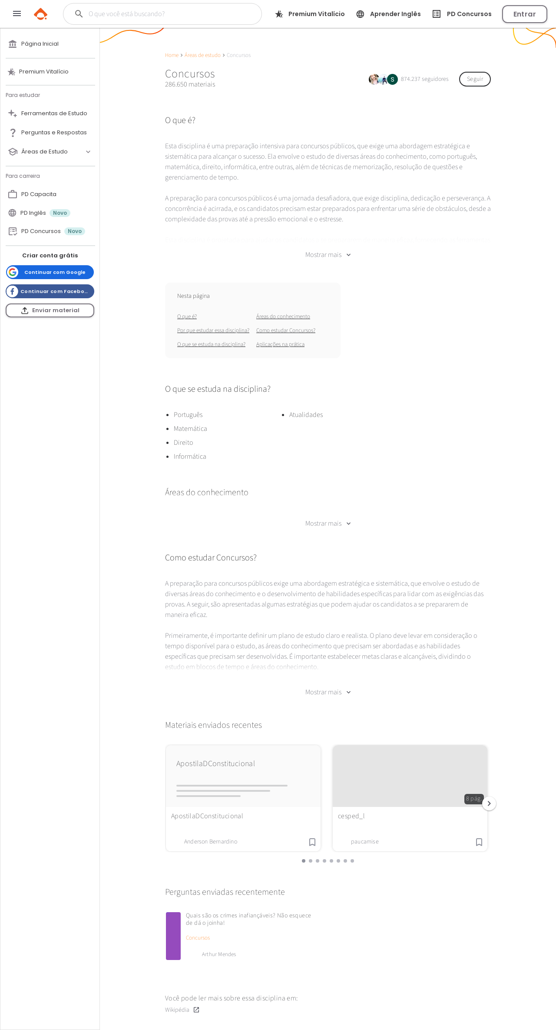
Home (172, 55)
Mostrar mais (328, 254)
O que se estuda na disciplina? (211, 344)
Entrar (524, 14)
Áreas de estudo (203, 55)
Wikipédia (182, 1009)
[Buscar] (157, 14)
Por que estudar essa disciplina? (213, 330)
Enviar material (50, 310)
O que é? (187, 316)
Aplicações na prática (280, 344)
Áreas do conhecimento (283, 316)
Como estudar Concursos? (285, 330)
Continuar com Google (46, 272)
